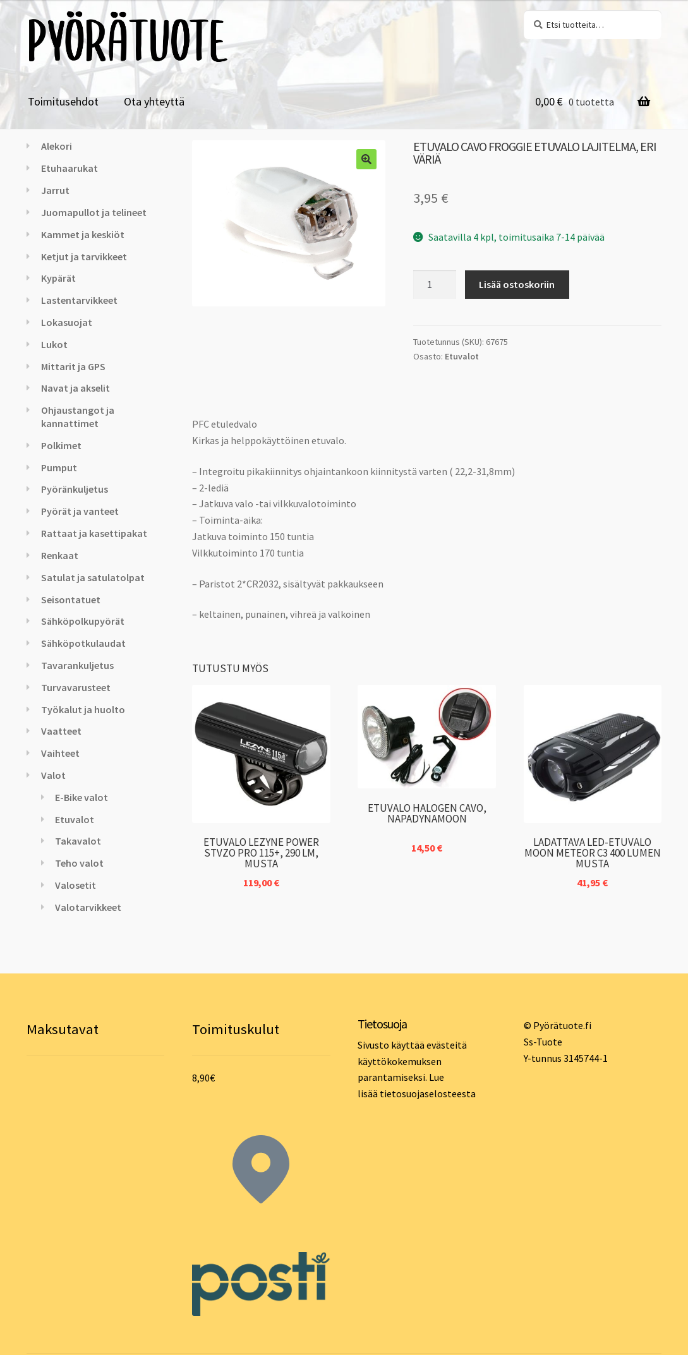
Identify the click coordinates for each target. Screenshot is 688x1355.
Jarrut (55, 190)
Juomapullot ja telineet (94, 212)
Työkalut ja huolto (83, 709)
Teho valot (79, 863)
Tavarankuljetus (77, 665)
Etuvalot (462, 356)
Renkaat (59, 555)
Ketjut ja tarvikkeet (84, 256)
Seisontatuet (70, 599)
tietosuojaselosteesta (428, 1093)
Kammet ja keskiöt (82, 234)
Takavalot (78, 840)
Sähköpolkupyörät (82, 621)
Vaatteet (61, 731)
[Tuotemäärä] (434, 284)
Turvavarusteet (76, 687)
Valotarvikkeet (88, 907)
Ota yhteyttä (154, 101)
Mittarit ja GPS (73, 366)
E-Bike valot (81, 797)
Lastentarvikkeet (79, 300)
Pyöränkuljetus (74, 489)
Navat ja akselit (75, 388)
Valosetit (75, 885)
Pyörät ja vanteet (80, 511)
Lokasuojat (66, 322)
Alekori (56, 146)
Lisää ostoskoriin (517, 284)
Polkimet (61, 445)
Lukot (54, 344)
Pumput (59, 467)
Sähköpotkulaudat (83, 643)
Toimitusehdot (63, 101)
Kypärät (58, 278)
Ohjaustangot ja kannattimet (77, 417)
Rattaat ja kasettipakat (94, 533)
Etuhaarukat (69, 168)
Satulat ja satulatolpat (93, 577)
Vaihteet (60, 753)
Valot (53, 775)
